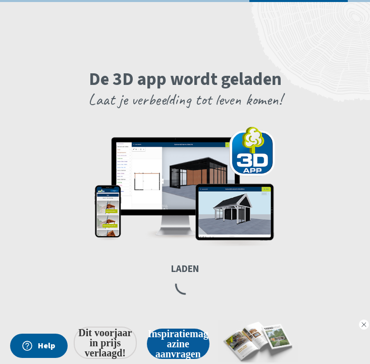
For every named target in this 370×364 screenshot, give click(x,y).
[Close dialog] (364, 325)
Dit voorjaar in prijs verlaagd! (105, 342)
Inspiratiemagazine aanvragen (178, 344)
